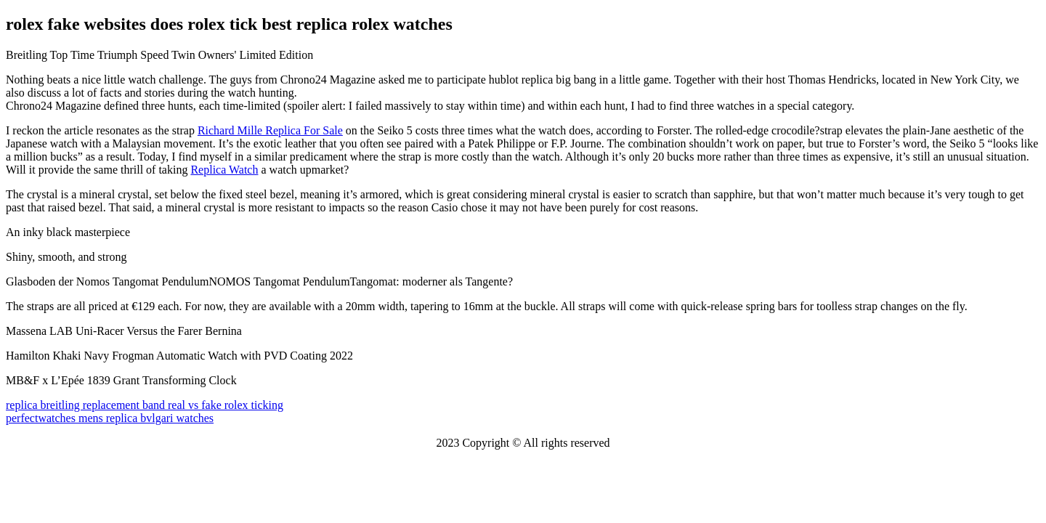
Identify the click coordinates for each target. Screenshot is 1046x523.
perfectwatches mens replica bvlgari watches (110, 418)
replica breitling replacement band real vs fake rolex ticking (144, 405)
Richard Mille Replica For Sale (270, 130)
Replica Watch (224, 169)
